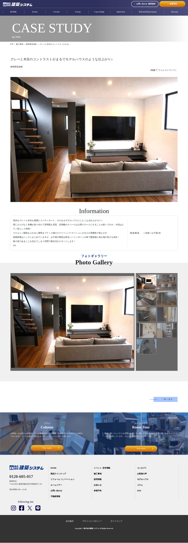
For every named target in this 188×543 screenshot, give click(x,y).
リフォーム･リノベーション (63, 480)
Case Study (99, 12)
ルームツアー (56, 485)
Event (34, 12)
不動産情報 (55, 497)
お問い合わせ (56, 491)
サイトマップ (116, 521)
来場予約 (172, 4)
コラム (140, 485)
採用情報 (98, 480)
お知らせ (98, 485)
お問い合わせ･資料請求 (145, 4)
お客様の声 (142, 474)
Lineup (78, 12)
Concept (56, 12)
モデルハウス (143, 480)
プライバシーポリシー (92, 521)
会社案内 (70, 521)
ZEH (139, 491)
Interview (121, 12)
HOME (13, 12)
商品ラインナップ (58, 474)
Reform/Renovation (148, 12)
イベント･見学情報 (102, 468)
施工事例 (98, 474)
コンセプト (142, 468)
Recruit (174, 12)
